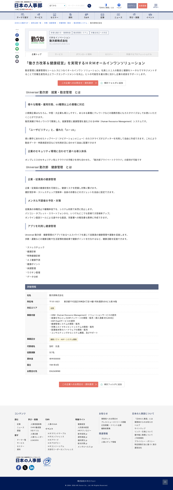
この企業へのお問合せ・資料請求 (77, 83)
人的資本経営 (83, 427)
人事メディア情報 (108, 442)
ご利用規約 (139, 438)
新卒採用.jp (82, 434)
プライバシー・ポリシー (145, 441)
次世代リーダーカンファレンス (60, 449)
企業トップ (37, 54)
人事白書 (34, 434)
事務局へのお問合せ (109, 419)
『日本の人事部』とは (144, 419)
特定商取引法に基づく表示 (146, 444)
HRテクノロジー (84, 431)
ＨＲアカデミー (54, 443)
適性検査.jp (82, 437)
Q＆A (86, 16)
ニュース (118, 16)
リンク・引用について (144, 432)
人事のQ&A (52, 424)
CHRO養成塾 (36, 427)
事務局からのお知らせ (144, 422)
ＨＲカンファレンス (56, 437)
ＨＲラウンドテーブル (57, 433)
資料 (70, 16)
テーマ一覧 (21, 440)
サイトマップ (140, 428)
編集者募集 (105, 428)
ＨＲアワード (53, 440)
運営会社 (138, 448)
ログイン (132, 6)
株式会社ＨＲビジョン (86, 481)
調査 (19, 431)
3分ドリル (35, 431)
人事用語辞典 (36, 424)
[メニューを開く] (155, 6)
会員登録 (142, 6)
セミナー (54, 16)
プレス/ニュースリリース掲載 (113, 422)
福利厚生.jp (82, 440)
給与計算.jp (82, 443)
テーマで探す (23, 15)
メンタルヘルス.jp (85, 447)
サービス (38, 16)
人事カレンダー (37, 437)
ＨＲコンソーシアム (56, 446)
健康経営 (81, 424)
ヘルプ (137, 425)
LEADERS (35, 440)
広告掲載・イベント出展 (111, 425)
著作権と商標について (144, 435)
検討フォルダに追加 (113, 83)
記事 (102, 16)
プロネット (105, 439)
